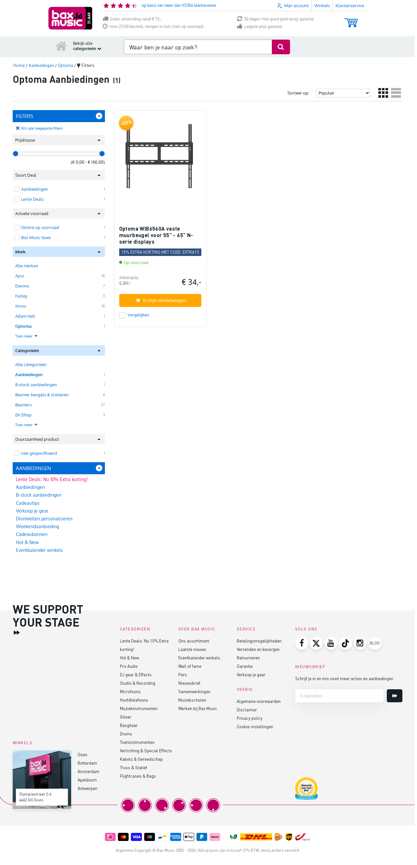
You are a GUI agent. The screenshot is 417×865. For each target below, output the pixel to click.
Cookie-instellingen (255, 726)
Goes (82, 754)
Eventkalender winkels (39, 550)
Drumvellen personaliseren (44, 518)
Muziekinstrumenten (139, 708)
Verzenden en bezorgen (258, 649)
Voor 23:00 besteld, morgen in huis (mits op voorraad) (153, 26)
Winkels (322, 5)
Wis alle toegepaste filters (42, 128)
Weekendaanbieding (37, 526)
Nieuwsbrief (189, 683)
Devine (22, 285)
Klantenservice (349, 5)
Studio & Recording (137, 683)
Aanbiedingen (29, 374)
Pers (182, 674)
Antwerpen (87, 788)
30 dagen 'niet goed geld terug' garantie (275, 19)
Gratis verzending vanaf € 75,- (132, 19)
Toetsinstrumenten (137, 742)
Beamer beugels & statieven (42, 394)
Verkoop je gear (32, 511)
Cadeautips (28, 503)
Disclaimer (247, 709)
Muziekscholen (192, 700)
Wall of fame (189, 666)
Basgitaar (129, 725)
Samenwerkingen (194, 691)
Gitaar (125, 716)
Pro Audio (129, 666)
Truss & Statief (133, 767)
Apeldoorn (87, 779)
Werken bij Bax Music (197, 708)
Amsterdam (88, 771)
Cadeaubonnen (31, 534)
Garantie (245, 666)
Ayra (19, 275)
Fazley (21, 296)
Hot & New (27, 542)
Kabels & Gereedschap (141, 759)
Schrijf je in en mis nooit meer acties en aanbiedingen (344, 678)
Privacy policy (249, 718)
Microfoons (130, 691)
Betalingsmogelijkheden (259, 640)
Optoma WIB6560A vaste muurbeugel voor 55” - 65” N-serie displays (156, 235)
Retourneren (248, 657)
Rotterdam (87, 763)
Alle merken (26, 265)
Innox (20, 306)
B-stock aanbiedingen (36, 384)
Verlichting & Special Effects (146, 750)
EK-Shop (23, 414)
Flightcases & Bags (138, 776)
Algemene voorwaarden (259, 701)
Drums (126, 733)
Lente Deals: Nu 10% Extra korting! (52, 479)
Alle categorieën (31, 364)
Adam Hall (25, 316)
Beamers (23, 404)
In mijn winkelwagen (161, 300)
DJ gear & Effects (136, 674)
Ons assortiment (193, 640)
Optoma (23, 326)
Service (246, 629)
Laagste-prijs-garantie (259, 26)
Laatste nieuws (192, 649)
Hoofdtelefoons (134, 700)
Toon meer (26, 336)
